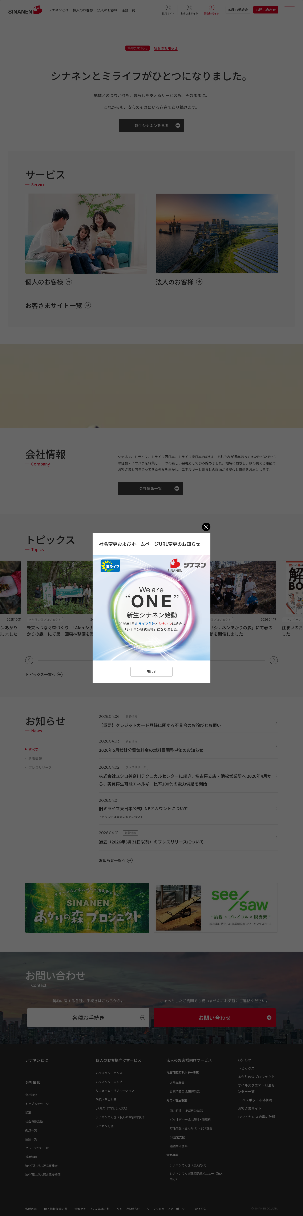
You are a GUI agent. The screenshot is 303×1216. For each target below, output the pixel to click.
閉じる (151, 671)
